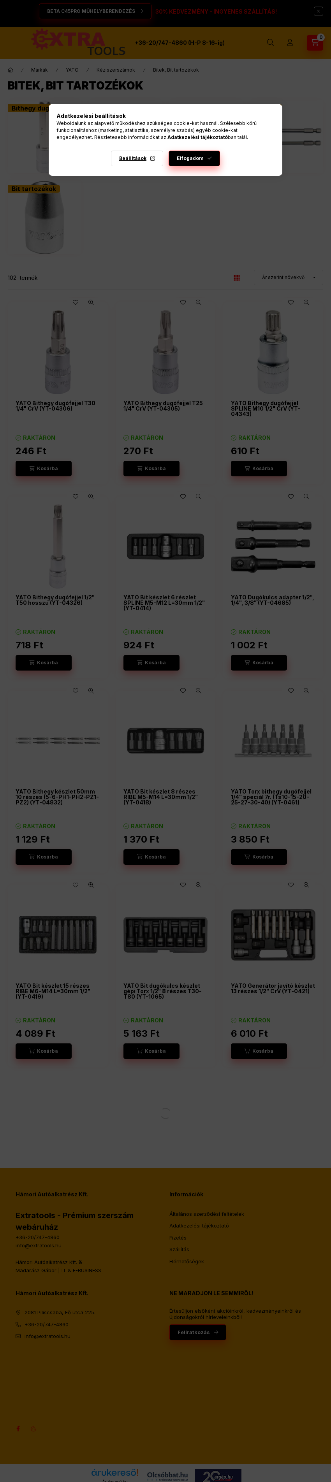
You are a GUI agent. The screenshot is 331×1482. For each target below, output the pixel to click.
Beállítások (132, 158)
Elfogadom (190, 158)
